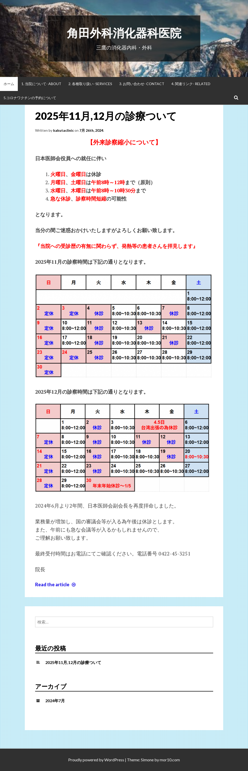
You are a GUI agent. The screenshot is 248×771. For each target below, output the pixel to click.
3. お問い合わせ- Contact (141, 84)
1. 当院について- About (41, 84)
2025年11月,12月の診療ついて (106, 116)
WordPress (114, 759)
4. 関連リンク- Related (190, 84)
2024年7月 (55, 700)
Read (56, 584)
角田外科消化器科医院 (124, 33)
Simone (147, 759)
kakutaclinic (63, 130)
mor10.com (170, 759)
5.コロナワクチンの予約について (30, 98)
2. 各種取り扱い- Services (90, 84)
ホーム (9, 84)
